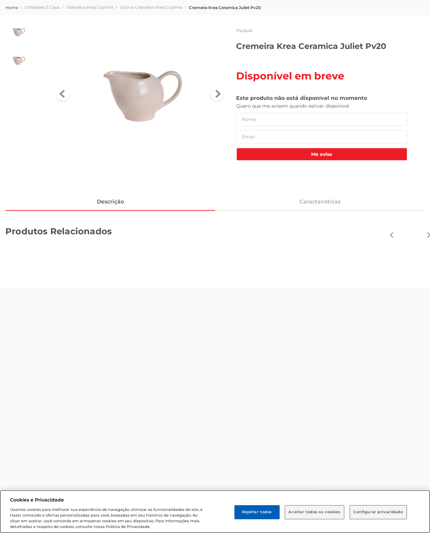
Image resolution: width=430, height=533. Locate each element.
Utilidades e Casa (42, 7)
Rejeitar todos (257, 512)
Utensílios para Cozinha (89, 7)
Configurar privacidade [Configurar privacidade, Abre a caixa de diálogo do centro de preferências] (378, 512)
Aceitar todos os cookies (314, 512)
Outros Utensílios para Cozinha (151, 7)
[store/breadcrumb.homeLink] (11, 8)
